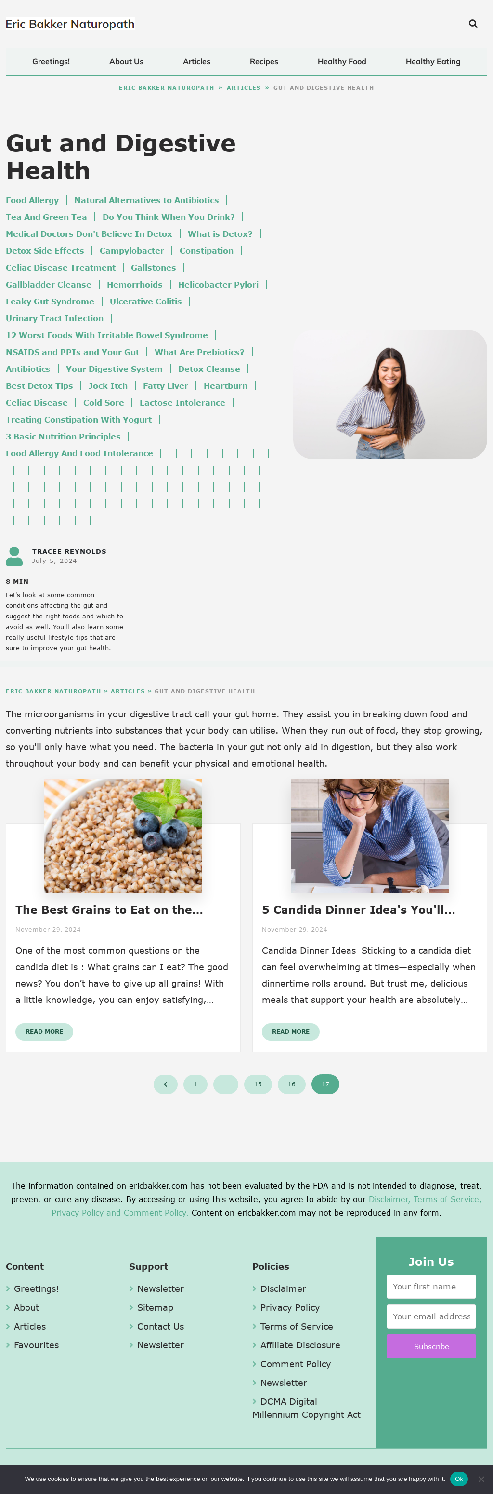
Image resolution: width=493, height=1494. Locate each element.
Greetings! (51, 61)
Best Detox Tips (39, 385)
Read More (44, 1031)
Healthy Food (342, 61)
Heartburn (225, 385)
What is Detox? (220, 233)
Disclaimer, (390, 1199)
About (22, 1307)
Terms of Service (292, 1326)
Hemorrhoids (135, 284)
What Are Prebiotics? (200, 351)
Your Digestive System (114, 368)
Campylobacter (132, 250)
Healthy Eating (433, 61)
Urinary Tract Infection (55, 318)
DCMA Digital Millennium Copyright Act (306, 1408)
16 (292, 1084)
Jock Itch (108, 385)
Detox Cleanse (209, 368)
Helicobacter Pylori (218, 284)
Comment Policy (291, 1363)
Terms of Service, (448, 1199)
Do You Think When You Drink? (169, 216)
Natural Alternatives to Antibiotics (146, 200)
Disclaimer (279, 1288)
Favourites (32, 1345)
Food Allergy (32, 200)
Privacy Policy (78, 1212)
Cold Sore (103, 402)
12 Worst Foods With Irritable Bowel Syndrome (107, 335)
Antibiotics (28, 368)
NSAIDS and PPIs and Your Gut (72, 351)
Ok (459, 1478)
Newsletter (156, 1288)
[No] (481, 1479)
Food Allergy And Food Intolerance (79, 453)
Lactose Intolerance (182, 402)
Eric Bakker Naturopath (166, 87)
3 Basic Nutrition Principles (63, 436)
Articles (196, 61)
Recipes (264, 61)
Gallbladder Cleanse (48, 284)
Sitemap (151, 1307)
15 (258, 1084)
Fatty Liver (165, 385)
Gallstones (153, 267)
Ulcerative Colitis (146, 301)
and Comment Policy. (147, 1212)
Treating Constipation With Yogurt (79, 419)
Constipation (207, 250)
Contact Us (156, 1326)
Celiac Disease (37, 402)
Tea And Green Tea (46, 216)
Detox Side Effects (45, 250)
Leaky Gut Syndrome (50, 301)
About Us (126, 61)
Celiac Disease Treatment (61, 267)
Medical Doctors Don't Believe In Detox (89, 233)
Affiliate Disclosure (296, 1345)
